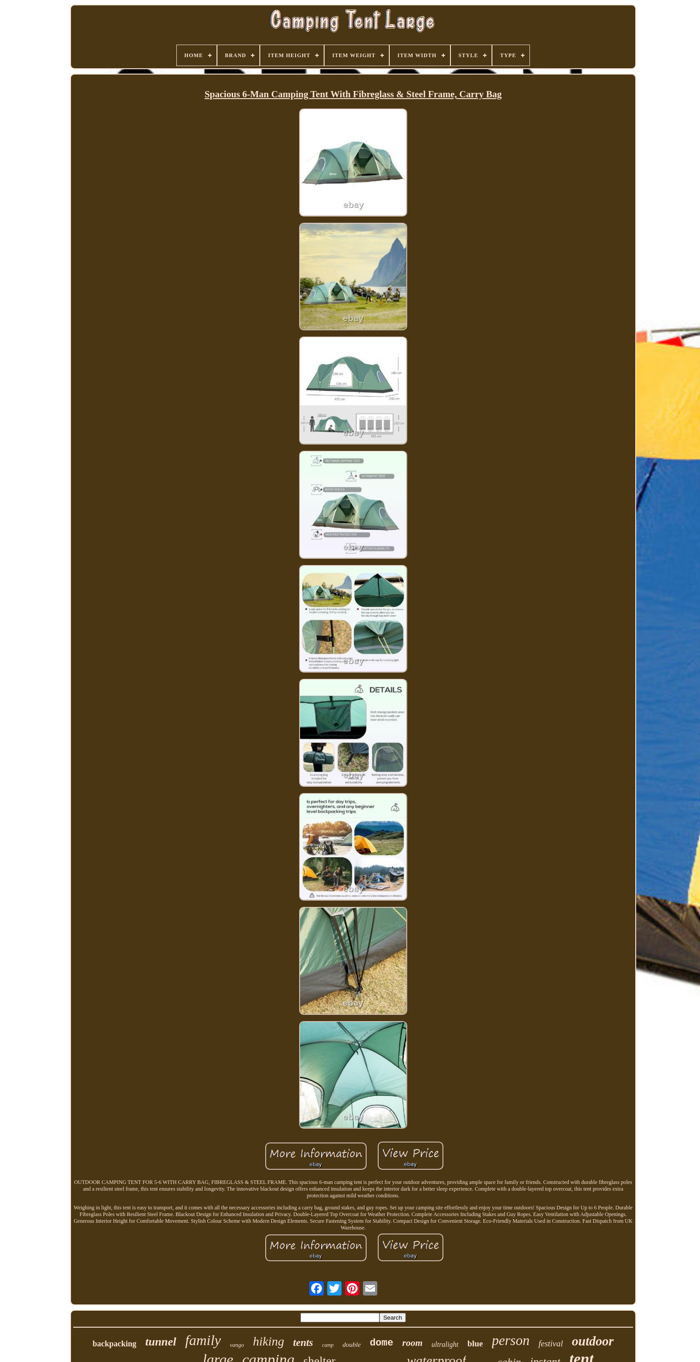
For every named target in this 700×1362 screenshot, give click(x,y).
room (412, 1342)
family (203, 1340)
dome (381, 1343)
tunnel (160, 1341)
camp (327, 1345)
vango (237, 1344)
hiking (268, 1341)
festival (550, 1343)
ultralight (444, 1344)
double (351, 1344)
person (510, 1340)
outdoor (592, 1341)
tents (303, 1342)
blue (475, 1343)
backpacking (114, 1343)
